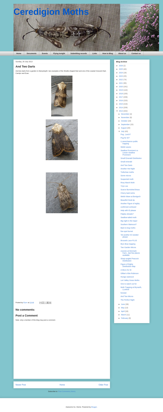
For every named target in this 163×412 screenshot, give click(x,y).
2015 (121, 104)
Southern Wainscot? (129, 224)
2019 (121, 90)
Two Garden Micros (128, 247)
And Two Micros (127, 296)
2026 (121, 66)
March (123, 315)
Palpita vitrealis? (127, 214)
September (125, 124)
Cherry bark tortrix (128, 193)
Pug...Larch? (126, 134)
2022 (121, 80)
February (125, 318)
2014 (121, 107)
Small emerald (126, 162)
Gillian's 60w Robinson (130, 273)
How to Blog (108, 53)
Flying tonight (59, 53)
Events (45, 53)
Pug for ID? (125, 138)
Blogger (94, 407)
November (125, 117)
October (124, 121)
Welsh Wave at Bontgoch (130, 196)
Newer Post (21, 385)
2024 (121, 73)
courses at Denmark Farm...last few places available (130, 253)
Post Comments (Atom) (66, 391)
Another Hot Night (128, 169)
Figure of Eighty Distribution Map (128, 265)
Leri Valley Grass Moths (130, 280)
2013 (121, 111)
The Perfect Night (127, 300)
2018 (121, 94)
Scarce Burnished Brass (130, 190)
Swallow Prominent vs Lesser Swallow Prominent (129, 152)
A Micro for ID (126, 270)
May (123, 308)
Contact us (136, 53)
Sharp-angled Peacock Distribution (130, 260)
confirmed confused (128, 207)
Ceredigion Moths (51, 12)
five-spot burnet (127, 231)
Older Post (103, 385)
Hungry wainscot (127, 277)
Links (94, 53)
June (123, 304)
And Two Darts (126, 165)
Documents (31, 53)
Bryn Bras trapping (128, 244)
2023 (121, 76)
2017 (121, 97)
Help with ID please (128, 210)
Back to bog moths (128, 228)
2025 (121, 69)
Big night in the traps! (129, 221)
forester (124, 293)
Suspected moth (127, 179)
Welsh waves (126, 147)
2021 (121, 83)
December (125, 114)
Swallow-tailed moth (129, 217)
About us (122, 53)
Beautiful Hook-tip (128, 200)
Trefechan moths (127, 172)
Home (18, 53)
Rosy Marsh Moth (128, 183)
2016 (121, 100)
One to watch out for (129, 284)
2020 (121, 87)
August (124, 128)
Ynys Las (124, 186)
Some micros (126, 176)
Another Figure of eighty (130, 203)
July (123, 131)
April (123, 311)
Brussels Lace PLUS (129, 240)
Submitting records (79, 53)
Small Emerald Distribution (131, 158)
